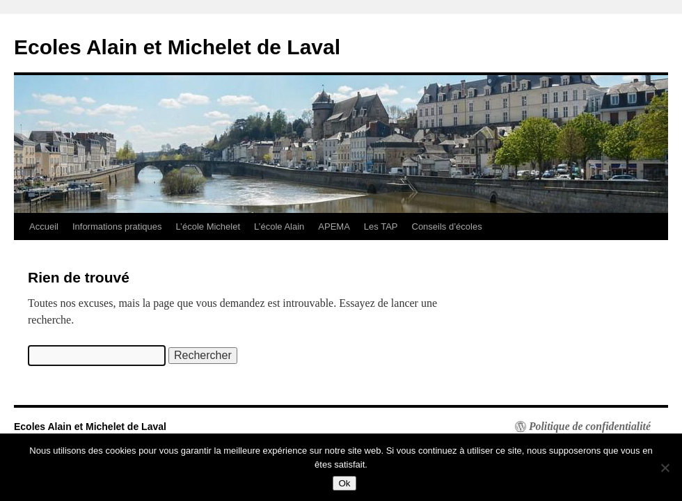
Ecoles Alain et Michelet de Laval (177, 46)
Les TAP (381, 226)
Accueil (43, 226)
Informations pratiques (117, 226)
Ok (344, 483)
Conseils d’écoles (447, 226)
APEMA (334, 226)
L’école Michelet (208, 226)
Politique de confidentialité (590, 426)
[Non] (665, 468)
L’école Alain (279, 226)
